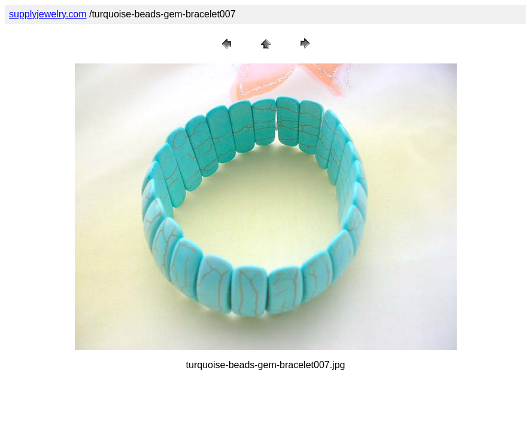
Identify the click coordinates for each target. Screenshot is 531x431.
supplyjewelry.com (48, 14)
